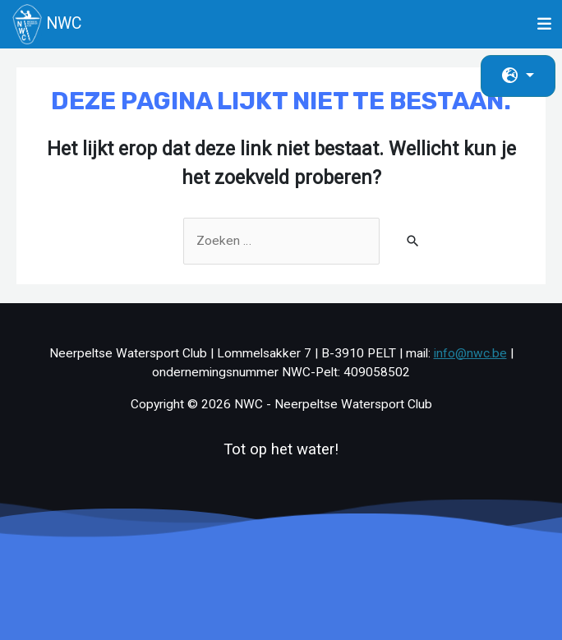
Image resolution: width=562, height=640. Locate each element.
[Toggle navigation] (544, 24)
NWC (46, 24)
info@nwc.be (470, 353)
